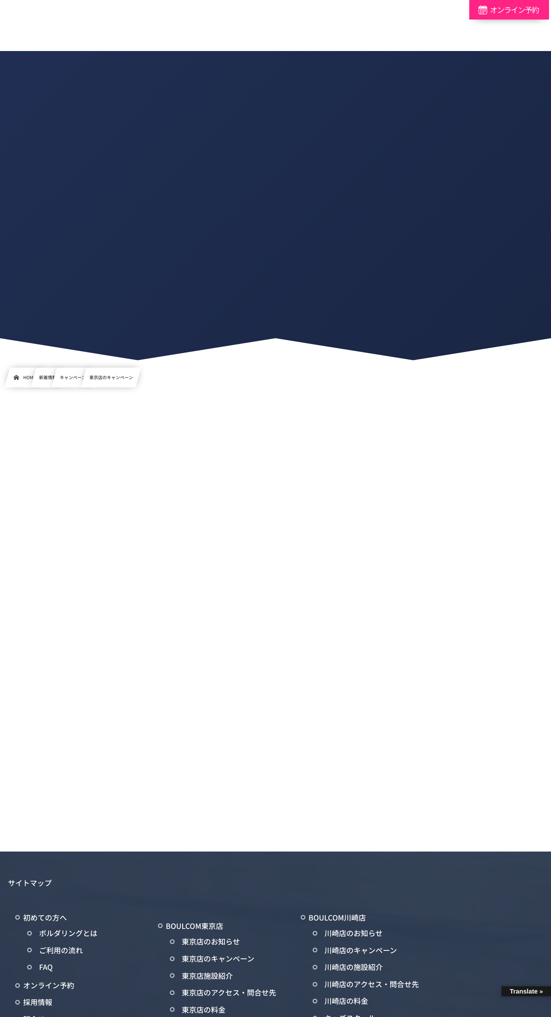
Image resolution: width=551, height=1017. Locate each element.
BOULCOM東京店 (194, 927)
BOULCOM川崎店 (337, 919)
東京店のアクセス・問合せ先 (229, 994)
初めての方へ (45, 919)
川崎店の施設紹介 (354, 968)
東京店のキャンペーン (218, 960)
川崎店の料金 (346, 1002)
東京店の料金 (204, 1011)
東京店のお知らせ (211, 943)
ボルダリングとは (68, 934)
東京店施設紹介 (207, 977)
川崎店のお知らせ (354, 934)
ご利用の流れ (61, 951)
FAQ (46, 968)
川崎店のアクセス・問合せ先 (372, 985)
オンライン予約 (48, 987)
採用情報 (37, 1004)
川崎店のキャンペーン (361, 951)
